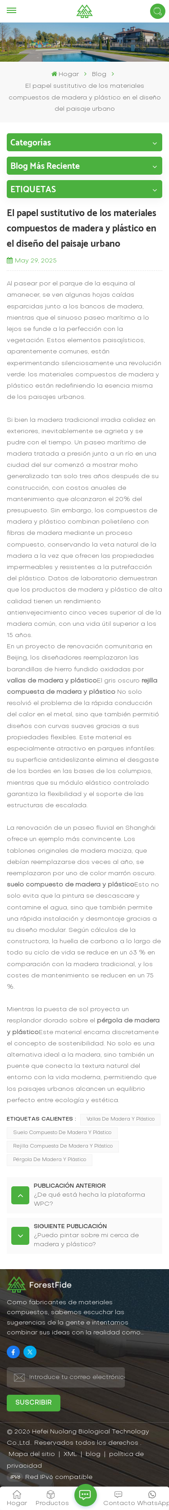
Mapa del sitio (33, 1454)
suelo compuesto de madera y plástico (62, 1132)
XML (70, 1454)
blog (94, 1454)
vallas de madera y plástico (121, 1119)
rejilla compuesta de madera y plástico (63, 1146)
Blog (99, 74)
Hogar (65, 74)
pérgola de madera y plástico (49, 1159)
